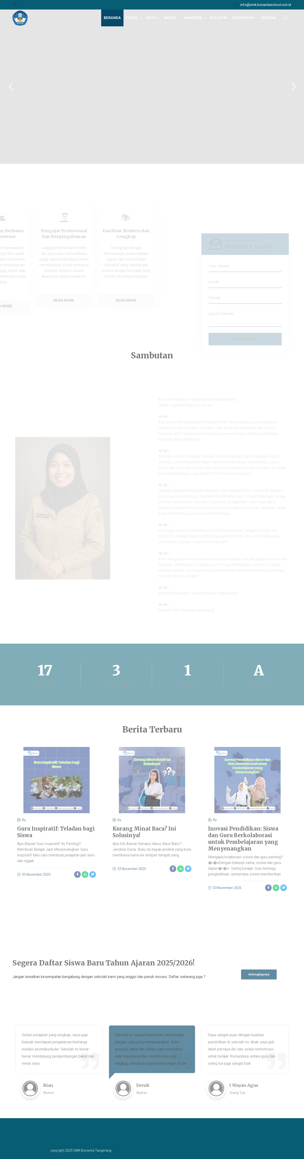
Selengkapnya (259, 974)
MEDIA (171, 18)
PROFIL (134, 18)
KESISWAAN (244, 18)
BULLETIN (218, 18)
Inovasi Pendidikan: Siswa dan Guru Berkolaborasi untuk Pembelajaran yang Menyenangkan (243, 838)
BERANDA (112, 18)
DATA (153, 18)
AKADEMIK (194, 18)
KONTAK (268, 18)
